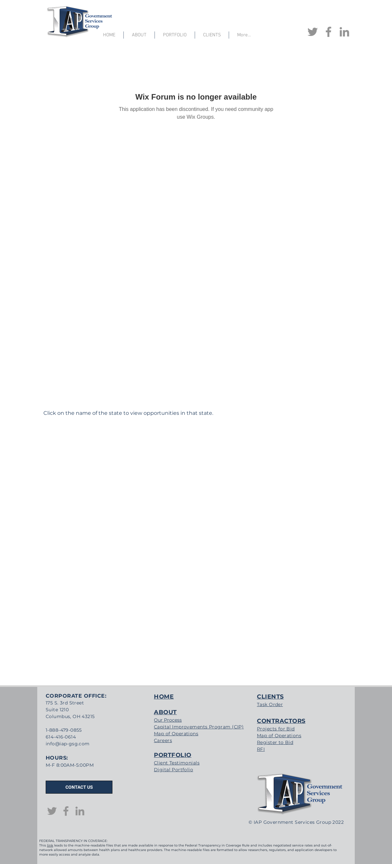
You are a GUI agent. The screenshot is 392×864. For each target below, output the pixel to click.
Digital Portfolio (173, 770)
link (50, 845)
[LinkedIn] (344, 32)
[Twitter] (312, 32)
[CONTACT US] (79, 787)
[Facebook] (328, 32)
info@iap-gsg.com (68, 744)
